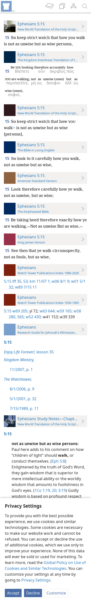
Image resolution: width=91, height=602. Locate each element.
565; (20, 317)
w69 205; (20, 311)
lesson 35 (29, 352)
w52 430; (33, 317)
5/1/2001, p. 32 (23, 398)
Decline (33, 593)
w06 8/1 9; (60, 281)
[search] (85, 6)
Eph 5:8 (58, 461)
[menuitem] (7, 6)
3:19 (61, 490)
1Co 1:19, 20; (45, 490)
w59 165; (64, 311)
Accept (13, 593)
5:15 (7, 281)
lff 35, (17, 281)
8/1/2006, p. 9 (22, 389)
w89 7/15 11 (25, 287)
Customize (56, 593)
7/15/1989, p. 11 (24, 408)
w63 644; (47, 311)
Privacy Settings (35, 580)
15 (7, 37)
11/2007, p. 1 (21, 369)
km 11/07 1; (40, 281)
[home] (7, 6)
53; (25, 281)
